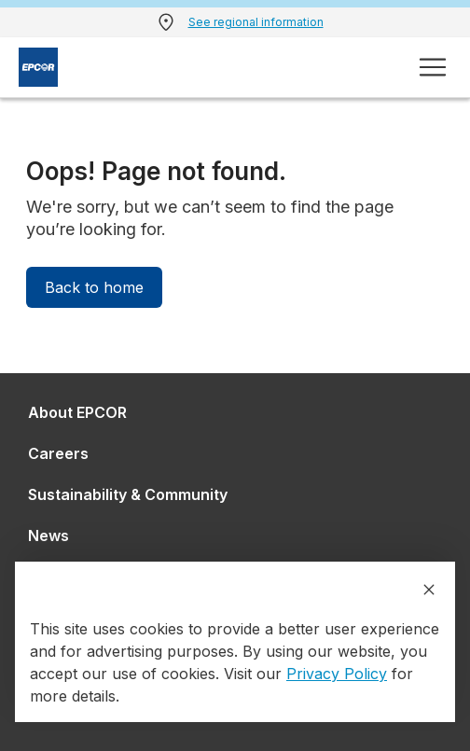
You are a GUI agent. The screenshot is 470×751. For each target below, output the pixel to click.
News (48, 535)
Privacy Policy (336, 673)
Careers (58, 453)
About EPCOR (77, 412)
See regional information (256, 22)
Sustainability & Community (128, 494)
